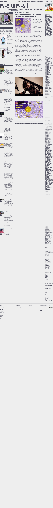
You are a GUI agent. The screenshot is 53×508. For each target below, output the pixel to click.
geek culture (46, 124)
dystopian (49, 99)
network (49, 162)
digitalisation (47, 96)
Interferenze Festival (48, 296)
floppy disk (46, 118)
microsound (49, 154)
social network (47, 212)
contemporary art (47, 77)
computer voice (47, 73)
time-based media (47, 232)
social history (47, 209)
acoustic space (47, 18)
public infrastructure (48, 195)
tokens (51, 232)
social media (47, 210)
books (49, 51)
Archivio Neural (38, 9)
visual (51, 238)
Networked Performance (48, 297)
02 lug (1, 91)
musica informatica (48, 159)
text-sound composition (48, 230)
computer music (47, 71)
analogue (46, 26)
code (50, 63)
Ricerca (30, 306)
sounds (46, 218)
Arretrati (9, 22)
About (24, 1)
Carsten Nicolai (47, 55)
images (46, 130)
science (50, 204)
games (51, 123)
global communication (48, 126)
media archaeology (48, 151)
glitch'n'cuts (49, 125)
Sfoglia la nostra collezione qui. (6, 32)
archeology (49, 30)
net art (46, 162)
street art (46, 222)
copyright (46, 78)
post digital (46, 182)
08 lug (1, 233)
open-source (46, 174)
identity (49, 129)
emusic (51, 109)
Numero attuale (3, 22)
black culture (47, 46)
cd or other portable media (48, 56)
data (50, 87)
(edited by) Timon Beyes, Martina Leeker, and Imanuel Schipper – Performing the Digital (36, 123)
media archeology (47, 152)
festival (46, 114)
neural (46, 163)
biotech (50, 45)
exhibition (48, 110)
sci (47, 204)
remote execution (47, 200)
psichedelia (46, 191)
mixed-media (49, 155)
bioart (52, 42)
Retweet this (0, 73)
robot (46, 204)
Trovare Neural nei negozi (6, 23)
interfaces (46, 139)
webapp (46, 242)
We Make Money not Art (48, 300)
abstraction (50, 16)
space (50, 219)
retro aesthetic (47, 202)
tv (49, 234)
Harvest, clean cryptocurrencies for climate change (22, 123)
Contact (32, 1)
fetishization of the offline (48, 115)
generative (50, 124)
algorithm (50, 21)
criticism (51, 81)
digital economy (47, 94)
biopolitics (46, 45)
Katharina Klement (38, 44)
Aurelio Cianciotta (18, 122)
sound (46, 214)
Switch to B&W (41, 1)
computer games (47, 70)
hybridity (46, 129)
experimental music (47, 112)
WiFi (48, 242)
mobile (46, 156)
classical (46, 60)
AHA (45, 294)
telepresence (47, 229)
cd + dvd (51, 55)
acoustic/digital (47, 19)
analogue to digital (48, 28)
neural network (49, 163)
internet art (47, 140)
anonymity (50, 29)
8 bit (50, 14)
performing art (47, 177)
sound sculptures (47, 217)
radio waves (46, 199)
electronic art (47, 103)
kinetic (46, 143)
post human (51, 182)
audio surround (47, 37)
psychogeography (47, 194)
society (51, 212)
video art (48, 236)
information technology (48, 133)
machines (46, 149)
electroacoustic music (48, 102)
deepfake (46, 89)
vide (51, 235)
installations (47, 136)
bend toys (50, 41)
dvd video (46, 99)
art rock (51, 32)
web (50, 241)
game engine (46, 122)
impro (48, 130)
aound (46, 30)
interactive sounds (48, 138)
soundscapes (47, 219)
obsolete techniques (48, 173)
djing (52, 96)
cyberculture (47, 83)
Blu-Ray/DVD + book (47, 48)
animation (46, 29)
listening (48, 145)
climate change (47, 62)
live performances (47, 147)
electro (46, 101)
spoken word (47, 220)
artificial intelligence (48, 33)
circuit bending (47, 59)
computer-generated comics (48, 75)
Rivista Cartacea (29, 9)
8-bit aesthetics (47, 15)
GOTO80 (5, 127)
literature (46, 146)
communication (47, 64)
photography (47, 179)
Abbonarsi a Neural (4, 12)
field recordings (25, 12)
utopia (49, 235)
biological (46, 43)
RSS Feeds (36, 1)
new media (46, 168)
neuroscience (47, 165)
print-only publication (48, 187)
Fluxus (50, 118)
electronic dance (47, 104)
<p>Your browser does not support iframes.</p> (6, 48)
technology (46, 227)
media (51, 150)
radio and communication (48, 198)
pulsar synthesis (47, 197)
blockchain (46, 47)
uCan (45, 299)
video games (46, 237)
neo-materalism (47, 161)
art (45, 32)
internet (50, 139)
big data (46, 42)
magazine (49, 149)
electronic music (47, 106)
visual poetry (47, 240)
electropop (46, 108)
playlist (46, 180)
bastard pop (46, 41)
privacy (46, 188)
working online (47, 243)
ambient (50, 22)
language (48, 143)
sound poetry (50, 215)
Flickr (1, 318)
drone (46, 97)
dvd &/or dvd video (47, 98)
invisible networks (47, 142)
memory (46, 154)
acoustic (50, 17)
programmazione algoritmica (47, 190)
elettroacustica (47, 109)
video (45, 236)
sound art (46, 215)
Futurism (46, 121)
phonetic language (47, 178)
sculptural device (47, 206)
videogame (50, 237)
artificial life (47, 34)
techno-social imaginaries (47, 226)
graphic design (47, 127)
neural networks (47, 164)
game (49, 121)
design (49, 90)
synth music (46, 224)
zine (50, 243)
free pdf (46, 120)
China (50, 57)
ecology (46, 100)
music (51, 157)
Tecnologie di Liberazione (48, 252)
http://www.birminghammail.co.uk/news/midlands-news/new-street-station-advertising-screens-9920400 (8, 222)
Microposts (2, 64)
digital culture (47, 93)
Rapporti (21, 9)
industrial (46, 131)
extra (46, 113)
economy (49, 100)
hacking (51, 127)
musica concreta (47, 158)
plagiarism (51, 179)
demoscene (46, 90)
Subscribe (28, 1)
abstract (46, 16)
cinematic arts (49, 58)
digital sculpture (47, 95)
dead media (50, 88)
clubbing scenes (47, 63)
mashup (48, 150)
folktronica (46, 119)
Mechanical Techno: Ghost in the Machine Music (8, 105)
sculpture (46, 207)
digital (46, 91)
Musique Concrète (47, 160)
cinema (46, 58)
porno (49, 181)
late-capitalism (50, 144)
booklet (46, 51)
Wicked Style (47, 250)
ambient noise (47, 23)
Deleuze (49, 89)
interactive (46, 137)
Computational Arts (48, 68)
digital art (46, 92)
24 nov (1, 72)
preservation (47, 186)
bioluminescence (47, 44)
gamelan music (47, 123)
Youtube (1, 317)
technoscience (47, 228)
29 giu (1, 136)
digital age (49, 91)
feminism (50, 113)
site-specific (50, 208)
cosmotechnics (47, 79)
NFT (50, 170)
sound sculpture (47, 216)
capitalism (46, 54)
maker (46, 150)
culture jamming (47, 82)
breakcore (49, 52)
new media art (47, 170)
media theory (50, 153)
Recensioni (14, 9)
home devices (50, 128)
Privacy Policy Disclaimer (4, 307)
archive (50, 31)
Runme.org (46, 298)
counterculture (47, 80)
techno (46, 225)
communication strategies (49, 65)
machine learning (47, 148)
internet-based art (47, 141)
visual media (46, 239)
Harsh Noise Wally (7, 199)
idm (51, 129)
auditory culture (47, 40)
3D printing (47, 14)
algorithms (46, 22)
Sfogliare (30, 305)
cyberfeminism (47, 84)
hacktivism (46, 128)
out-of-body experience (48, 175)
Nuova (9, 9)
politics (46, 181)
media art (46, 153)
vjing (50, 240)
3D (45, 14)
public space (46, 196)
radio (51, 197)
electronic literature (48, 105)
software (46, 213)
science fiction (47, 205)
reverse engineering (48, 203)
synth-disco (51, 224)
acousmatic (46, 17)
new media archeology (48, 169)
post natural (47, 183)
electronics (50, 107)
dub (47, 97)
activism (46, 20)
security (49, 207)
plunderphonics (50, 180)
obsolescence (47, 172)
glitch (46, 125)
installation (47, 135)
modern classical (50, 156)
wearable (48, 241)
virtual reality (47, 238)
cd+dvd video (46, 57)
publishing (50, 196)
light (45, 145)
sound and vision (49, 214)
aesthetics (46, 21)
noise (45, 171)
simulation (46, 208)
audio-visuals (47, 39)
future (49, 120)
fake (47, 113)
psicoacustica (47, 192)
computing (46, 76)
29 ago (1, 214)
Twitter (1, 316)
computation (47, 66)
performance (47, 176)
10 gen (1, 200)
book (48, 49)
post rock (50, 183)
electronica (46, 107)
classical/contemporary (48, 61)
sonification (50, 213)
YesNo (5, 134)
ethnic (46, 110)
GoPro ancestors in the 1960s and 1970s (8, 229)
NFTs (52, 170)
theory (49, 231)
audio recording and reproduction (48, 36)
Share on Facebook (1, 73)
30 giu (1, 115)
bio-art (49, 42)
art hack (48, 32)
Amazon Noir (47, 295)
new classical (47, 167)
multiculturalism (47, 157)
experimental (20, 12)
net (50, 161)
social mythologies (48, 211)
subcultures (50, 222)
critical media (47, 81)
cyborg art (46, 86)
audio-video (46, 38)
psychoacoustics (47, 193)
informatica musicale (48, 132)
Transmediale (47, 233)
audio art (16, 12)
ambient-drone (47, 24)
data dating (46, 88)
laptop (46, 144)
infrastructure (47, 134)
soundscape (49, 218)
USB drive (46, 235)
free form (50, 119)
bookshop (46, 52)
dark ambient (47, 87)
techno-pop (49, 225)
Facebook (1, 315)
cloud (51, 62)
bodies (46, 49)
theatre (46, 231)
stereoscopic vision (48, 221)
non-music (50, 171)
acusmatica (49, 20)
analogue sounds (47, 27)
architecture (47, 31)
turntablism (46, 234)
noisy (48, 171)
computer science (47, 72)
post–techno (47, 185)
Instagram (1, 317)
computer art (47, 69)
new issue (51, 167)
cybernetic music (47, 85)
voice (45, 241)
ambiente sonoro (47, 25)
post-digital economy (48, 184)
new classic (46, 166)
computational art (48, 67)
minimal (46, 155)
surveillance (47, 223)
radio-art (50, 199)
